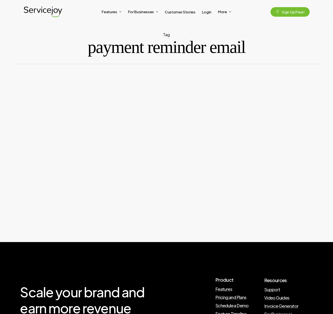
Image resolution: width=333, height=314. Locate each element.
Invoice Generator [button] (281, 307)
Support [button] (272, 290)
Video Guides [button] (277, 299)
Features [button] (223, 289)
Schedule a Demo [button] (232, 306)
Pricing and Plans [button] (231, 298)
